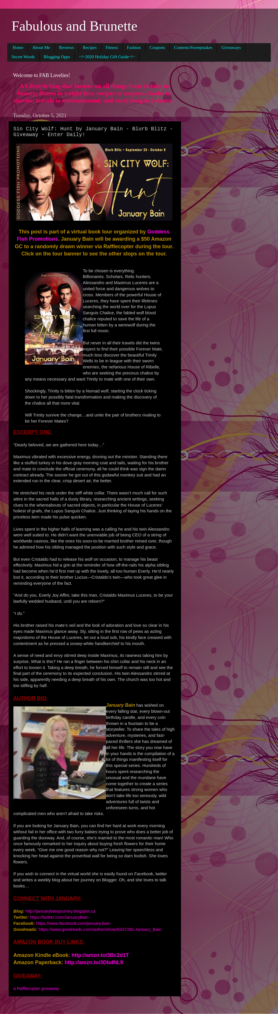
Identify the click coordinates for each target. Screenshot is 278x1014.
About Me (41, 47)
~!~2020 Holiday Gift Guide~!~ (107, 56)
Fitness (112, 47)
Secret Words (23, 56)
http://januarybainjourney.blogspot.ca (60, 911)
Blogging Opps (57, 56)
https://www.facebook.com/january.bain (73, 923)
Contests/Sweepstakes (193, 47)
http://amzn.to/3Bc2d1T (100, 955)
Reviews (66, 47)
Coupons (157, 47)
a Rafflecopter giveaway (36, 988)
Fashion (134, 47)
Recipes (89, 47)
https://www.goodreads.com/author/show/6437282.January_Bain (100, 929)
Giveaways (231, 47)
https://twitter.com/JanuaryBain (59, 917)
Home (18, 47)
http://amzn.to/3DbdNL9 (94, 962)
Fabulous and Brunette (75, 26)
